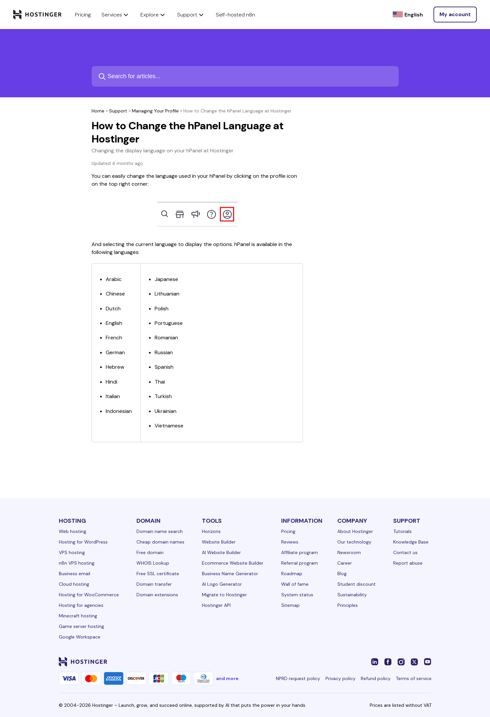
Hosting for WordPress (83, 542)
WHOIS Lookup (152, 563)
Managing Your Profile (155, 111)
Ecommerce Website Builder (232, 563)
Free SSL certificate (157, 574)
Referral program (299, 563)
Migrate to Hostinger (224, 595)
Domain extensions (157, 595)
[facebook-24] (388, 661)
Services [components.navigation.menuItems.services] (115, 14)
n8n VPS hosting (76, 563)
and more (227, 678)
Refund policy (376, 678)
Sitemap (290, 605)
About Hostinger (355, 531)
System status (297, 595)
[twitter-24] (414, 661)
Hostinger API (216, 605)
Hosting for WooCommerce (89, 595)
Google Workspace (79, 637)
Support (118, 111)
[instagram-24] (401, 661)
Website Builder (219, 542)
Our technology (354, 542)
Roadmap (291, 574)
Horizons (211, 531)
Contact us (405, 552)
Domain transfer (154, 584)
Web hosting (72, 531)
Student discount (356, 584)
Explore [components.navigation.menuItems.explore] (153, 14)
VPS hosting (72, 552)
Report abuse (408, 563)
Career (344, 563)
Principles (347, 605)
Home (98, 111)
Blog (342, 574)
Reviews (289, 542)
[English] (408, 14)
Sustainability (352, 595)
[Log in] (455, 14)
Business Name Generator (230, 574)
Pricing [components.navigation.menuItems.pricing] (83, 14)
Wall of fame (295, 584)
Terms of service (414, 678)
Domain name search (159, 531)
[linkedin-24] (375, 661)
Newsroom (349, 552)
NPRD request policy (298, 678)
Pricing (288, 531)
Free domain (150, 552)
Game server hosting (81, 626)
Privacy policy (340, 678)
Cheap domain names (160, 542)
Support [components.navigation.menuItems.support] (191, 14)
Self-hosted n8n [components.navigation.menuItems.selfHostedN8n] (235, 14)
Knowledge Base (411, 542)
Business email (74, 574)
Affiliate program (299, 552)
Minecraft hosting (78, 616)
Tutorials (402, 531)
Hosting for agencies (81, 605)
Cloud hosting (74, 584)
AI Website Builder (221, 552)
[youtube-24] (428, 661)
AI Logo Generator (222, 584)
